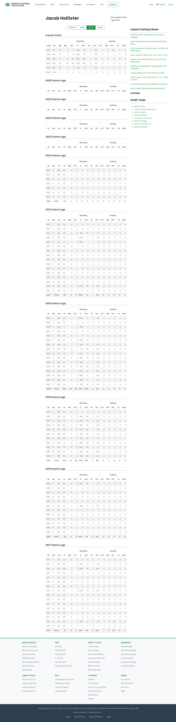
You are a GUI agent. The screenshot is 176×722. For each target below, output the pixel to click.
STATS (91, 27)
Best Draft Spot (141, 127)
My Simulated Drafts (30, 662)
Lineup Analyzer (28, 687)
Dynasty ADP (60, 662)
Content (112, 4)
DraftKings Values (62, 683)
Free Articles (93, 683)
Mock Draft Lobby (29, 646)
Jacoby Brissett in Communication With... (148, 73)
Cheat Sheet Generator (145, 109)
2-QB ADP (59, 658)
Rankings (77, 4)
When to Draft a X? (142, 124)
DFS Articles (93, 695)
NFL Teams (125, 679)
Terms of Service (96, 717)
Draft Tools (64, 4)
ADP (52, 4)
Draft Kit (91, 679)
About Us (125, 687)
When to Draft (94, 666)
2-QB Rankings (127, 658)
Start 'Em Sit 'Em (29, 679)
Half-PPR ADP (60, 650)
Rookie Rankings (128, 666)
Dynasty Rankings (128, 662)
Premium (161, 4)
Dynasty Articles (95, 691)
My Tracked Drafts (95, 654)
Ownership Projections (64, 679)
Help (151, 4)
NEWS (82, 27)
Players (91, 699)
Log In (170, 4)
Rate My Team (28, 666)
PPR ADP (58, 646)
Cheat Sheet (93, 646)
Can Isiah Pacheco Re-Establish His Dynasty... (149, 84)
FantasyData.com (95, 712)
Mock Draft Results (30, 650)
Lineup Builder (61, 691)
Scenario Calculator (143, 118)
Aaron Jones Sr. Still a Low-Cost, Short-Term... (150, 55)
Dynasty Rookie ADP (63, 666)
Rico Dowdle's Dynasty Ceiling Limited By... (148, 88)
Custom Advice (28, 691)
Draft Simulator (141, 115)
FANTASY (72, 27)
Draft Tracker (140, 112)
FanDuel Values (61, 687)
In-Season (91, 4)
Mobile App (27, 670)
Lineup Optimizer (29, 683)
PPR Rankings (126, 646)
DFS (101, 4)
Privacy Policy (79, 717)
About (67, 717)
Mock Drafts (40, 4)
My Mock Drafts (28, 654)
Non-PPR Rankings (128, 654)
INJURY (100, 27)
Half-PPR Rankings (128, 650)
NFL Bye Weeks (127, 683)
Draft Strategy (140, 121)
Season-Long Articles (97, 687)
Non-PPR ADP (60, 654)
